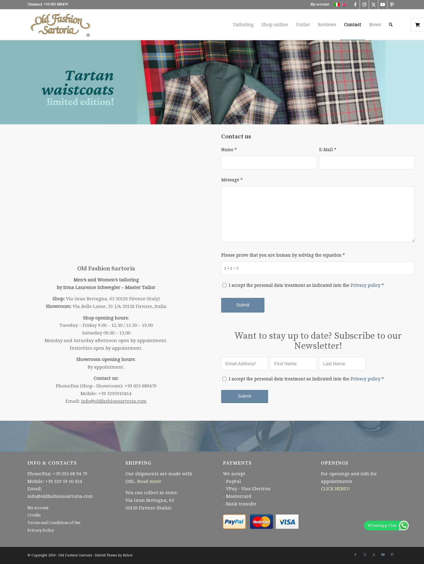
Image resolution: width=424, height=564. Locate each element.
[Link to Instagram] (364, 4)
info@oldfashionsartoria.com (114, 401)
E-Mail (327, 149)
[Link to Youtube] (382, 4)
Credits (34, 515)
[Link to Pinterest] (392, 4)
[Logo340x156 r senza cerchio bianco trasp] (60, 24)
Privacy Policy (40, 530)
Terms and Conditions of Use (54, 522)
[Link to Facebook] (355, 4)
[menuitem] (318, 4)
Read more (149, 481)
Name (229, 149)
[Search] (391, 24)
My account (319, 4)
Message (232, 179)
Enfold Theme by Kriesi (113, 555)
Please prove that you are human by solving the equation (283, 255)
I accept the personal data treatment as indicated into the (306, 285)
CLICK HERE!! (335, 488)
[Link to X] (373, 4)
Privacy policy (365, 285)
